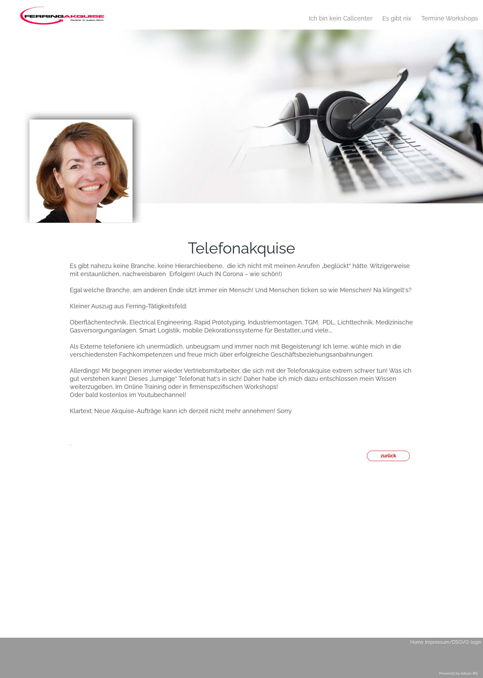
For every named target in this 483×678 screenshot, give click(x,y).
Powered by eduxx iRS (458, 673)
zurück (388, 455)
